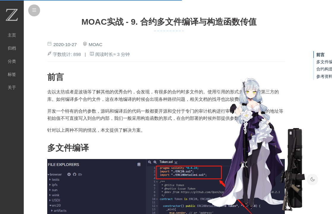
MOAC (95, 44)
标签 (12, 74)
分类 (12, 61)
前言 (320, 54)
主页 (12, 35)
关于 (12, 87)
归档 (12, 48)
